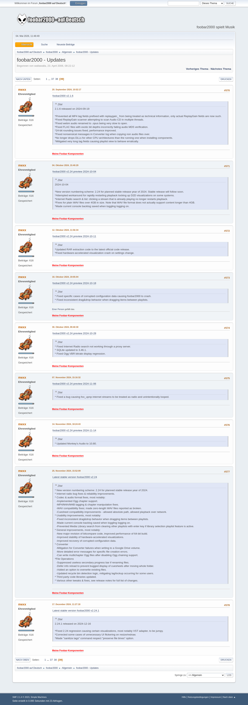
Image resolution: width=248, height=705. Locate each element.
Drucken (226, 79)
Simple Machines (38, 697)
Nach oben (22, 660)
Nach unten (23, 79)
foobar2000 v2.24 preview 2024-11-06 (74, 383)
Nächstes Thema (221, 68)
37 (52, 78)
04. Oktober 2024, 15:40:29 (65, 165)
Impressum (216, 697)
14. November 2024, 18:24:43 (66, 424)
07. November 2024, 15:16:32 (66, 377)
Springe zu (180, 675)
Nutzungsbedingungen (198, 697)
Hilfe (184, 697)
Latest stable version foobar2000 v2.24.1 (76, 610)
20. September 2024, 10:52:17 (66, 89)
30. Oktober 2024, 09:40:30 (65, 327)
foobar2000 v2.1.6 (63, 95)
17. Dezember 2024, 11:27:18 (66, 604)
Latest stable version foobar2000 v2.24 (75, 477)
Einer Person (58, 309)
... (49, 78)
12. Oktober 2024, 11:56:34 (65, 230)
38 (56, 78)
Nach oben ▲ (229, 697)
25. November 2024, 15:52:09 (66, 471)
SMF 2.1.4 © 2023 (20, 697)
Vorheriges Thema (197, 68)
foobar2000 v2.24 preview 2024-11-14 (74, 430)
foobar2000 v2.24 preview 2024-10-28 (74, 333)
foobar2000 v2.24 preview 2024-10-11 (74, 236)
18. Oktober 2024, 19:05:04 (65, 277)
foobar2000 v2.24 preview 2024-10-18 (74, 283)
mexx (22, 89)
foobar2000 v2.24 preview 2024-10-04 (74, 171)
